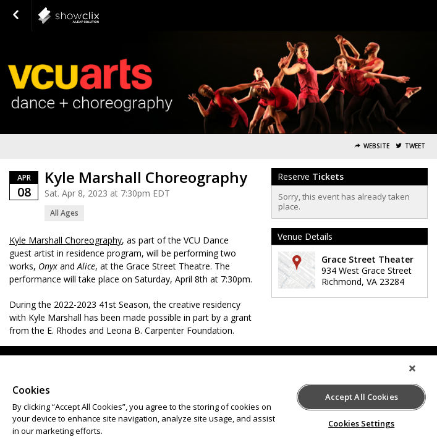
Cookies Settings (361, 421)
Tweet (415, 146)
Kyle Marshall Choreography (65, 240)
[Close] (421, 374)
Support (120, 359)
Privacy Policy (233, 359)
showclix (99, 15)
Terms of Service (172, 359)
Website (376, 146)
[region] (218, 403)
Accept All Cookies (361, 394)
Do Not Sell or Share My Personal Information (344, 359)
